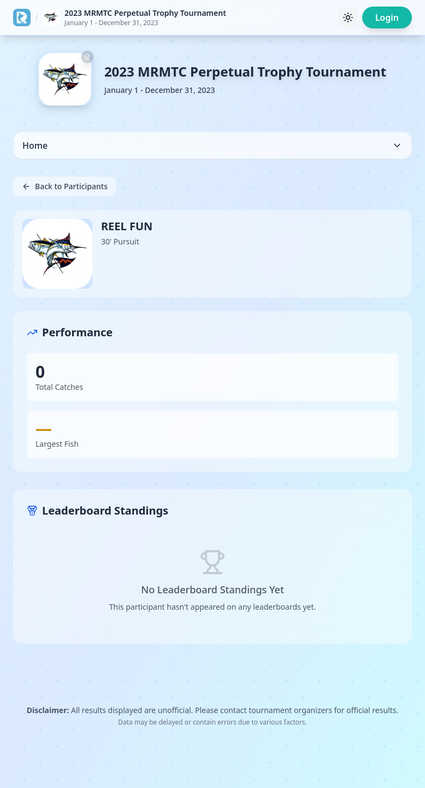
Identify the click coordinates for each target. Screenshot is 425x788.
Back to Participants (65, 186)
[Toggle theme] (348, 17)
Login (387, 17)
